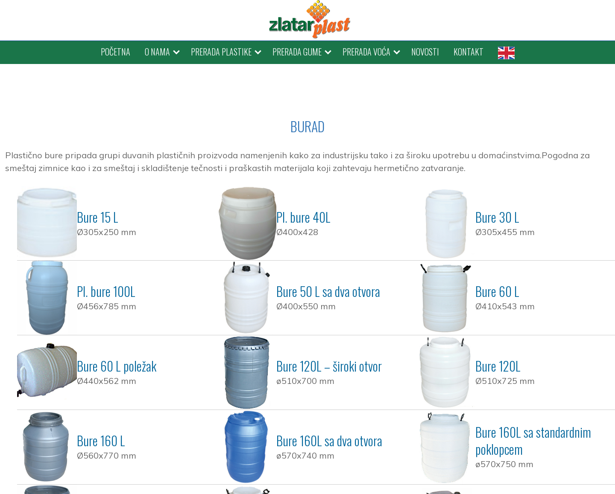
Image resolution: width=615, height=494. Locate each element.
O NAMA (157, 51)
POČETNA (115, 51)
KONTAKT (468, 51)
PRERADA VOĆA (366, 51)
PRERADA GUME (297, 51)
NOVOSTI (425, 51)
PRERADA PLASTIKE (221, 51)
